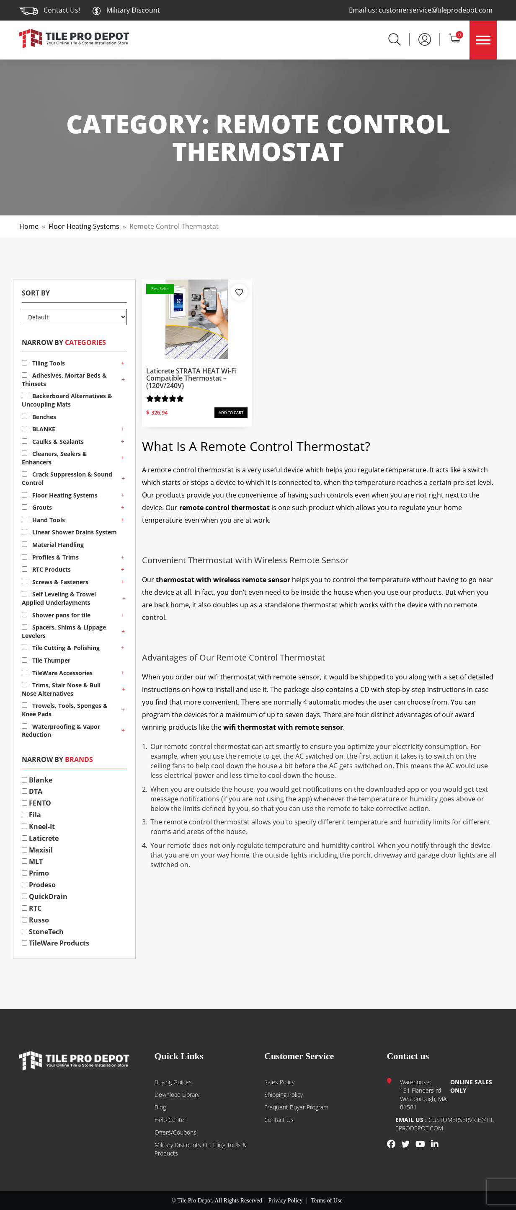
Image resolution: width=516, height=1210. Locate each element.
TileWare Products (55, 943)
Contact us (279, 1120)
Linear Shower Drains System (69, 532)
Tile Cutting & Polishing (61, 648)
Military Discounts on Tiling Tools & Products (201, 1149)
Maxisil (37, 850)
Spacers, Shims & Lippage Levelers (64, 631)
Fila (31, 814)
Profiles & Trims (50, 557)
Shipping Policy (283, 1095)
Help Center (170, 1120)
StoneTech (43, 931)
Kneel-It (38, 826)
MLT (32, 861)
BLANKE (38, 429)
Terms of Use (326, 1200)
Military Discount (126, 10)
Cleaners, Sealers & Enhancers (54, 458)
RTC (31, 908)
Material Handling (53, 545)
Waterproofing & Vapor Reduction (61, 731)
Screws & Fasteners (55, 582)
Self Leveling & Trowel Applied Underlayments (59, 598)
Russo (35, 920)
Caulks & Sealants (53, 442)
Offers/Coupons (175, 1132)
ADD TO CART (231, 412)
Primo (35, 873)
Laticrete (40, 838)
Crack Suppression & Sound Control (67, 478)
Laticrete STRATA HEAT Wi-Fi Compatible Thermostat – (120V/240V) (191, 378)
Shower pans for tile (56, 615)
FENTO (36, 803)
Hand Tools (43, 520)
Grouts (37, 507)
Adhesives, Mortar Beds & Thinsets (64, 379)
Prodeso (39, 884)
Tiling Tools (43, 363)
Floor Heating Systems (84, 226)
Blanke (37, 780)
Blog (160, 1107)
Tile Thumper (46, 660)
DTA (32, 791)
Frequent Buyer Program (296, 1107)
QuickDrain (44, 896)
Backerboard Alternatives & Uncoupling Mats (67, 400)
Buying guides (173, 1082)
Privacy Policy (285, 1200)
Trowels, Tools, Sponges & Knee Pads (65, 710)
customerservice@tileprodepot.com (436, 10)
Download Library (177, 1095)
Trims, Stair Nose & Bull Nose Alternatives (61, 689)
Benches (39, 417)
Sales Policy (279, 1082)
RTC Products (46, 569)
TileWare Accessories (57, 673)
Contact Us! (62, 10)
